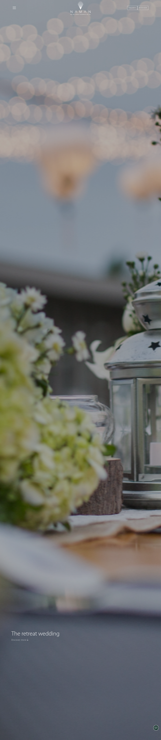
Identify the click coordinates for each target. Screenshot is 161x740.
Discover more (20, 640)
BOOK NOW (143, 8)
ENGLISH (132, 8)
